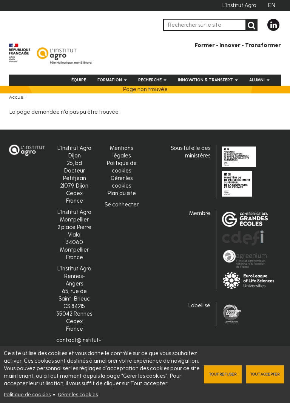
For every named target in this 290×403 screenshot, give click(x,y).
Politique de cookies (27, 394)
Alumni (259, 80)
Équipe (78, 80)
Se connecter (122, 205)
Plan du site (121, 193)
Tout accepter (264, 374)
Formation (112, 80)
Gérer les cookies (78, 394)
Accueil (17, 97)
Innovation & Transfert (208, 80)
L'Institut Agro (239, 5)
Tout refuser (222, 374)
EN (271, 5)
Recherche (152, 80)
